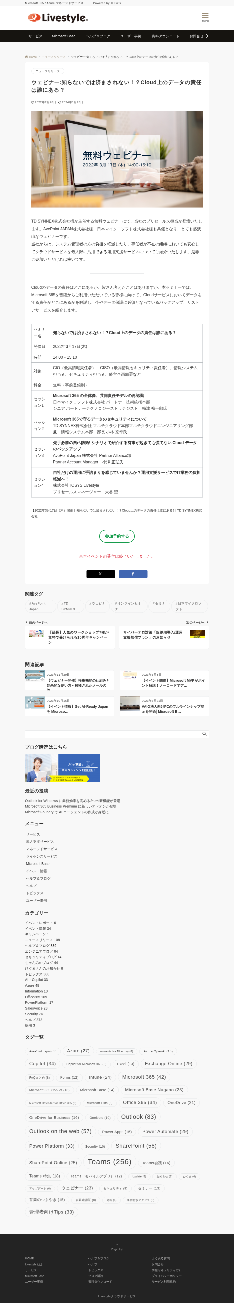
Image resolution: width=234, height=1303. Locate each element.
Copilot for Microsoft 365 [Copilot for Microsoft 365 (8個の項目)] (86, 1064)
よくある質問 (161, 1258)
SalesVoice (36, 1008)
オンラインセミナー (128, 606)
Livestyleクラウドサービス (117, 1296)
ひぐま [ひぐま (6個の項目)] (189, 1176)
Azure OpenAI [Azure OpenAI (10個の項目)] (158, 1051)
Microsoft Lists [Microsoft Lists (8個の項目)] (100, 1103)
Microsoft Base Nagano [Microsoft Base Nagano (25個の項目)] (154, 1089)
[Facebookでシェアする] (133, 574)
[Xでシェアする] (100, 574)
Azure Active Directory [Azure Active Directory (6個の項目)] (116, 1051)
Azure (32, 985)
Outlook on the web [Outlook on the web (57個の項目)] (60, 1131)
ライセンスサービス (42, 856)
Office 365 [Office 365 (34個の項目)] (140, 1102)
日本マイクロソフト (189, 606)
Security (34, 1014)
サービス (31, 1270)
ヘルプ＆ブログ (40, 946)
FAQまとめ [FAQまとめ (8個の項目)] (39, 1077)
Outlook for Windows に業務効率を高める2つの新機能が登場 (72, 801)
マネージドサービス (42, 849)
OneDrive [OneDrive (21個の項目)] (182, 1102)
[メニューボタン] (205, 17)
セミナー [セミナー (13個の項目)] (149, 1188)
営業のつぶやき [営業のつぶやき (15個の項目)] (47, 1200)
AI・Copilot (36, 980)
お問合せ (158, 1264)
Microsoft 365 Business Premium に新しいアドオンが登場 (70, 806)
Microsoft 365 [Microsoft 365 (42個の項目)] (144, 1077)
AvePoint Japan (37, 606)
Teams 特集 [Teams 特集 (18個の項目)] (44, 1176)
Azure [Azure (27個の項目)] (78, 1050)
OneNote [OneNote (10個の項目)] (100, 1118)
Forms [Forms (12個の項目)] (69, 1077)
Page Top (117, 1246)
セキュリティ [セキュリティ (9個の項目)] (116, 1188)
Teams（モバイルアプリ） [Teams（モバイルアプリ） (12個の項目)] (96, 1176)
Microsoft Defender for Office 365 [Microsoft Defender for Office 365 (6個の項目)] (52, 1103)
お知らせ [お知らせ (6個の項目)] (164, 1176)
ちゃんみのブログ (41, 963)
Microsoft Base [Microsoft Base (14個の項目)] (97, 1090)
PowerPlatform (39, 1002)
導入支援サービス (40, 842)
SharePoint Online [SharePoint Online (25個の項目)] (53, 1162)
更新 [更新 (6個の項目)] (111, 1199)
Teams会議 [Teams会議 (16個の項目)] (156, 1163)
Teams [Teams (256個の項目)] (110, 1161)
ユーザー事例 (34, 1281)
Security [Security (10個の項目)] (95, 1146)
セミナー (159, 606)
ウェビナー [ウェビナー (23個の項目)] (77, 1188)
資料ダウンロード (100, 1281)
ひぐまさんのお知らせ (44, 968)
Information (36, 991)
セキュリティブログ (43, 957)
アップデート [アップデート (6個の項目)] (40, 1188)
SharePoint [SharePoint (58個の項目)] (136, 1146)
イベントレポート (40, 923)
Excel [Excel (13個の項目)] (125, 1064)
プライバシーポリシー (167, 1275)
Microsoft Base (34, 1275)
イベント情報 (36, 871)
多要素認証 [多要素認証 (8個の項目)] (86, 1200)
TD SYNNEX (69, 606)
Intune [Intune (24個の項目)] (100, 1077)
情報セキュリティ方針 (167, 1270)
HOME (29, 1258)
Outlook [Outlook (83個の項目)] (138, 1117)
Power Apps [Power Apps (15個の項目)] (117, 1132)
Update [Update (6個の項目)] (139, 1176)
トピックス (35, 893)
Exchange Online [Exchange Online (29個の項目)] (169, 1063)
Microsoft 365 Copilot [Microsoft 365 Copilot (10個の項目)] (49, 1090)
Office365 (36, 997)
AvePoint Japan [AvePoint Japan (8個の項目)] (42, 1051)
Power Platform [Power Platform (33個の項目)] (51, 1146)
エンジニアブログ (41, 951)
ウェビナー (98, 606)
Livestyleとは (33, 1264)
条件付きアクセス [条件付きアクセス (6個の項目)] (140, 1199)
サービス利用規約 (164, 1281)
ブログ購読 (95, 1275)
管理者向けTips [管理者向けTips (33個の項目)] (51, 1212)
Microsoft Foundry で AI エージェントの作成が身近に (67, 812)
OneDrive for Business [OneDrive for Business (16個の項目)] (54, 1117)
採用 (30, 1025)
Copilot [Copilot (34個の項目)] (42, 1063)
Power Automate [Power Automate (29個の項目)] (165, 1131)
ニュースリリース (48, 71)
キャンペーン (37, 934)
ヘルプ (31, 886)
